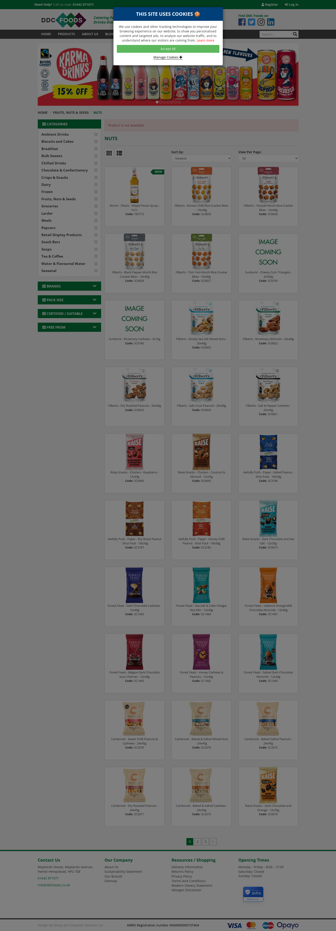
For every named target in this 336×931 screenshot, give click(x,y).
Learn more (205, 40)
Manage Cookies (168, 57)
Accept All (168, 49)
